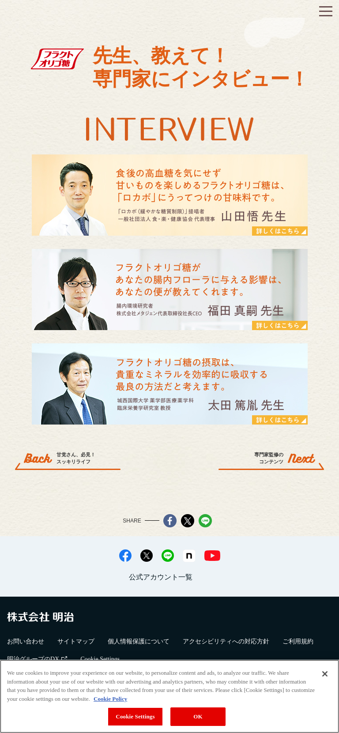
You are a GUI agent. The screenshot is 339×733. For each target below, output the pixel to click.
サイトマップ (75, 641)
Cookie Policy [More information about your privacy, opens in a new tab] (110, 698)
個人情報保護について (139, 641)
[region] (169, 696)
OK (197, 716)
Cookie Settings (100, 659)
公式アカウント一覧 (160, 577)
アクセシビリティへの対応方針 (226, 641)
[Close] (325, 674)
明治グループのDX (37, 659)
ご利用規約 (297, 641)
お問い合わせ (25, 641)
